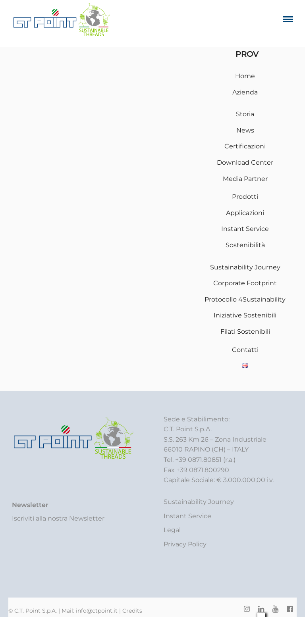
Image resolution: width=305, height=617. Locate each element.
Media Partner (245, 179)
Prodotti (245, 196)
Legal (172, 530)
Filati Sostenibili (245, 331)
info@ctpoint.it (97, 610)
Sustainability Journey (245, 267)
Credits (132, 610)
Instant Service (245, 229)
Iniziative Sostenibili (245, 315)
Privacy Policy (185, 544)
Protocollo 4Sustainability (245, 299)
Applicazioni (245, 213)
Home (245, 76)
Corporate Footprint (245, 283)
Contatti (245, 350)
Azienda (245, 92)
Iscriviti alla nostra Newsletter (58, 518)
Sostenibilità (245, 245)
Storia (245, 114)
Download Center (245, 162)
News (245, 130)
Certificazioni (245, 146)
